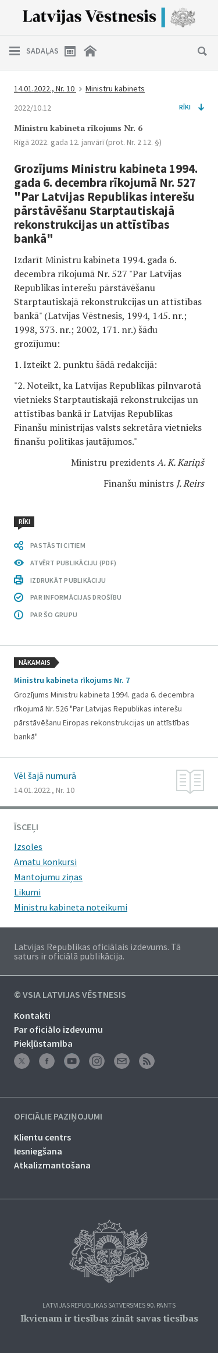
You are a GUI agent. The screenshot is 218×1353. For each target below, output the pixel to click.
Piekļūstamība (43, 1043)
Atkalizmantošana (52, 1165)
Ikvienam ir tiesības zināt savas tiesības (109, 1318)
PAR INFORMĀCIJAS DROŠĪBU (75, 597)
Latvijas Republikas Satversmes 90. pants (109, 1305)
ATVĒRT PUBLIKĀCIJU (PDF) (73, 562)
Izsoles (28, 846)
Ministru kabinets (115, 88)
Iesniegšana (38, 1151)
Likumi (27, 892)
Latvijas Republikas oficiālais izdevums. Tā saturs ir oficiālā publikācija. (97, 951)
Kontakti (32, 1015)
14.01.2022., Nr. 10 (45, 88)
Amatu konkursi (45, 861)
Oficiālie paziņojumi (58, 1116)
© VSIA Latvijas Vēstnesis (70, 995)
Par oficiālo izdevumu (58, 1029)
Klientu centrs (42, 1137)
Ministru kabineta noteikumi (70, 907)
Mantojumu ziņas (48, 877)
